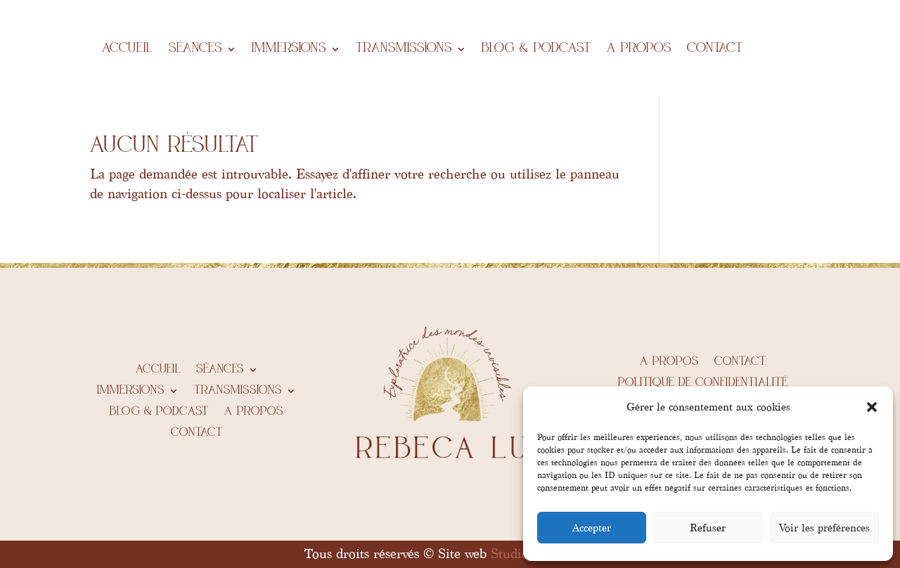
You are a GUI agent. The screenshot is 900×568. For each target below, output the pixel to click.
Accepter (591, 528)
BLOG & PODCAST (536, 49)
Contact (715, 49)
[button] (872, 407)
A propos (639, 49)
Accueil (127, 49)
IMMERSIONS (289, 49)
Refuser (708, 528)
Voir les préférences (824, 528)
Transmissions (404, 49)
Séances (195, 49)
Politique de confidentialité (703, 382)
